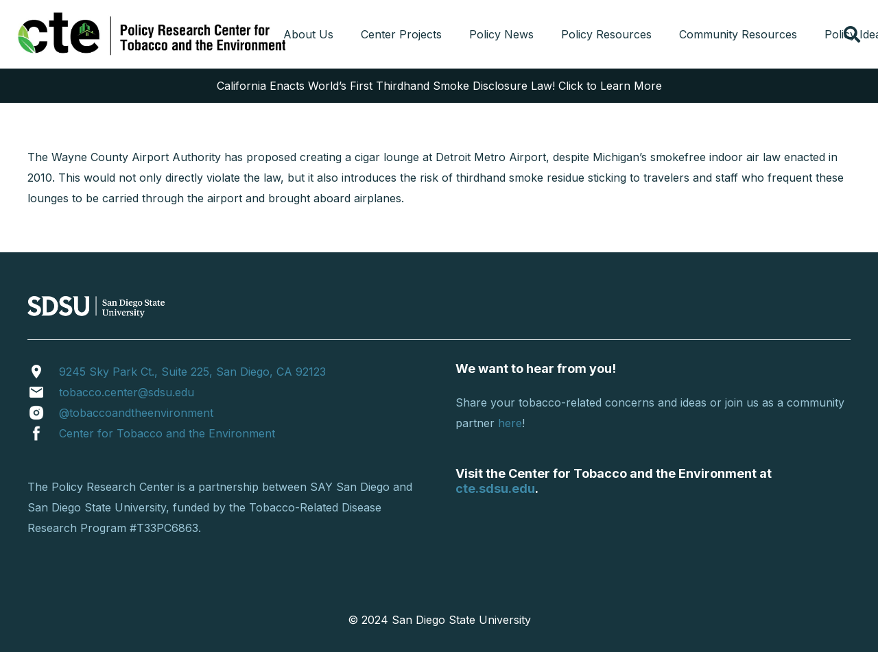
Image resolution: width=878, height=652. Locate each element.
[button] (851, 34)
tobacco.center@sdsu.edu (126, 392)
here (510, 423)
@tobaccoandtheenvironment (136, 413)
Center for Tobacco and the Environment (167, 433)
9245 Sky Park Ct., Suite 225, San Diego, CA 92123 (192, 371)
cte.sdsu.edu (495, 488)
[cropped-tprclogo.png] (154, 34)
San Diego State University (461, 620)
